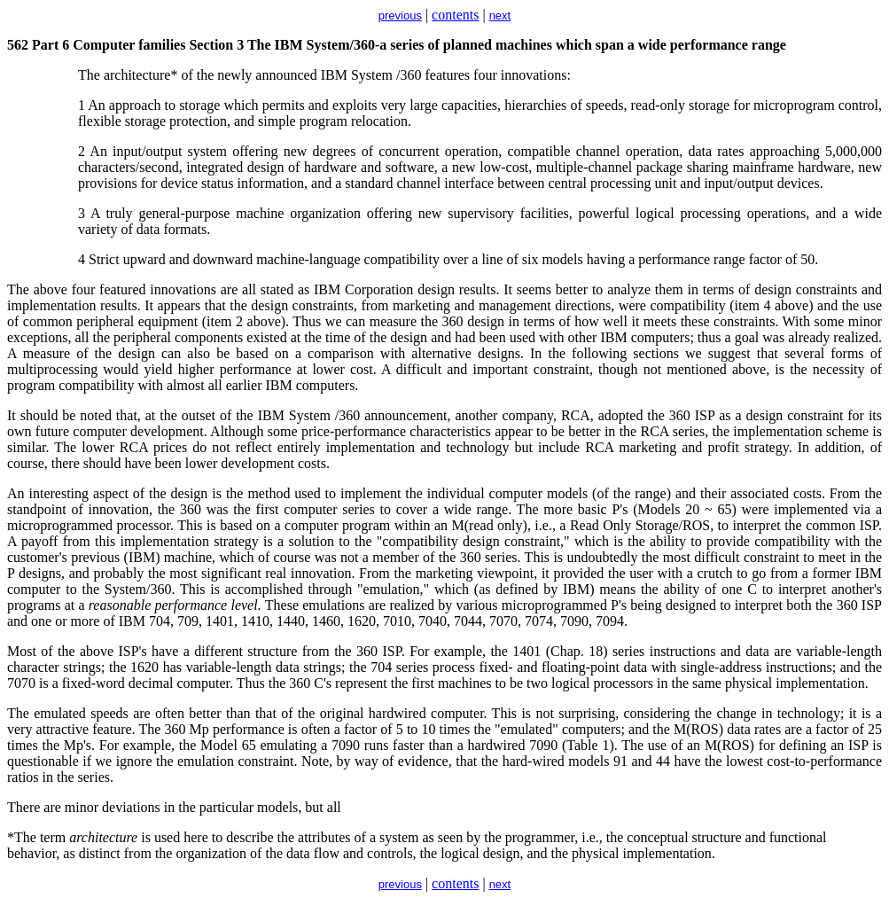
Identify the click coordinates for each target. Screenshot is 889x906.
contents (455, 14)
